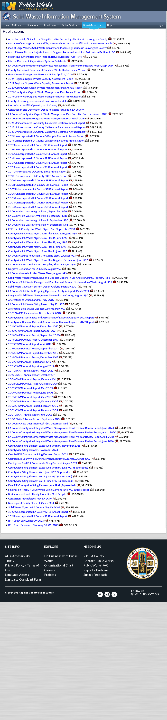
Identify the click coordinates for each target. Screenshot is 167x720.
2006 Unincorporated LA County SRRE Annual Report (38, 193)
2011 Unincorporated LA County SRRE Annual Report (37, 171)
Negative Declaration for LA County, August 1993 (35, 268)
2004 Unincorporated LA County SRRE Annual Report (38, 202)
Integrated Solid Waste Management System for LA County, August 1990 (48, 295)
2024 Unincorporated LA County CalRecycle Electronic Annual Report (46, 123)
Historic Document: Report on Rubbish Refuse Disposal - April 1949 (45, 56)
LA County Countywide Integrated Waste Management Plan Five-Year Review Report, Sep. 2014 (61, 65)
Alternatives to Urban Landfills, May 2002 (31, 299)
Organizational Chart (58, 565)
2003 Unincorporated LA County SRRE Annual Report (38, 207)
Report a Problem (96, 570)
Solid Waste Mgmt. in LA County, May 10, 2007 (34, 507)
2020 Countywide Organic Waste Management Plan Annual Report (45, 87)
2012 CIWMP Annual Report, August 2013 (31, 366)
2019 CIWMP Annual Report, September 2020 (34, 335)
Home (6, 25)
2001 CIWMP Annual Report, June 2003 (30, 414)
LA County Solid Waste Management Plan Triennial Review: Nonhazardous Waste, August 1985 (60, 282)
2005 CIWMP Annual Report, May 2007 (30, 397)
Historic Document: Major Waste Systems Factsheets (37, 61)
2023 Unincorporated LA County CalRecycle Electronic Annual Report (46, 127)
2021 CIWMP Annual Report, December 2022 (33, 326)
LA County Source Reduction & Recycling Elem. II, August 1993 (42, 264)
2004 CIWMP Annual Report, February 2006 (33, 401)
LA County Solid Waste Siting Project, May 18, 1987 (36, 304)
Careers (49, 570)
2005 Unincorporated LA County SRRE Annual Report (38, 198)
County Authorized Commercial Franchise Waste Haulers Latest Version (47, 70)
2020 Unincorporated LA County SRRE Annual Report (38, 511)
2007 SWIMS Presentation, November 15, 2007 (34, 313)
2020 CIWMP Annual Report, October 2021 (32, 330)
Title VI (10, 561)
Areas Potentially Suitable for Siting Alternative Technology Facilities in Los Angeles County (58, 39)
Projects (50, 574)
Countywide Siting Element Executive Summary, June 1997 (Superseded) (48, 467)
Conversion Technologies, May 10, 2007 (30, 498)
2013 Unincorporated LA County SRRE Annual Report (37, 162)
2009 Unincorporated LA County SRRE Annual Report (38, 180)
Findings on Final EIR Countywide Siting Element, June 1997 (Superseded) (48, 489)
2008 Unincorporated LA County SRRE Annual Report (38, 184)
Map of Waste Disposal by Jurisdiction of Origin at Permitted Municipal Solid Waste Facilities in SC (61, 52)
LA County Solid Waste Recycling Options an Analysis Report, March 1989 (48, 291)
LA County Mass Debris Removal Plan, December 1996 (38, 423)
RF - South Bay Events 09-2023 (26, 520)
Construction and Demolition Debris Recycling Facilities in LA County (46, 109)
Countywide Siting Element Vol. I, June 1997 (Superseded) (40, 472)
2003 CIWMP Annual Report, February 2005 (33, 405)
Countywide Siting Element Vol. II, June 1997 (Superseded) (40, 476)
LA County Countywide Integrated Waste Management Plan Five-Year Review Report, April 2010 (61, 436)
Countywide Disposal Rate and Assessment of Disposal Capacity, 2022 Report (51, 322)
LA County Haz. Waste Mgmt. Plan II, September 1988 (37, 215)
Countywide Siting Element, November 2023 (33, 449)
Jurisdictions (51, 25)
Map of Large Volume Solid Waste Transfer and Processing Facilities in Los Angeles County (57, 47)
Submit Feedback (95, 574)
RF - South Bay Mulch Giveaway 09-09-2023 (33, 525)
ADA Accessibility (17, 556)
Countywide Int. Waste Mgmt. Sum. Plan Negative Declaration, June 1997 (48, 260)
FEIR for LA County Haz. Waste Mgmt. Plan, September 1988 (41, 229)
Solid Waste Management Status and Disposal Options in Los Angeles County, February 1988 (59, 277)
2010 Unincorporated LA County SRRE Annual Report (37, 176)
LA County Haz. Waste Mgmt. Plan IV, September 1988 (38, 224)
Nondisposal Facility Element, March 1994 (31, 503)
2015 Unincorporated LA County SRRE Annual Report (37, 153)
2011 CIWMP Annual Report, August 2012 (31, 370)
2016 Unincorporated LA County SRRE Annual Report (37, 149)
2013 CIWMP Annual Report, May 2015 (29, 361)
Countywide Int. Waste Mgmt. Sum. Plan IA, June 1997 (37, 238)
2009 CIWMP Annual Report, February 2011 (32, 379)
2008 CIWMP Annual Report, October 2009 (33, 383)
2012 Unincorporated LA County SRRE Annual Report (37, 167)
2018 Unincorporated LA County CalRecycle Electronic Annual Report (46, 140)
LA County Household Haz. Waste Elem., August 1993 (37, 273)
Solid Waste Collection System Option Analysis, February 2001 (42, 286)
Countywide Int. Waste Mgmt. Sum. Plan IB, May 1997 (37, 242)
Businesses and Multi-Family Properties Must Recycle (37, 494)
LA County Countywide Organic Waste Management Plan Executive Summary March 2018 (57, 114)
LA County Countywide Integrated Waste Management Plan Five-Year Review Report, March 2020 (62, 432)
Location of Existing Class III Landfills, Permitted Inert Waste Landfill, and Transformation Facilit (60, 43)
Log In (160, 25)
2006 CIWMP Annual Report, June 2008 (30, 392)
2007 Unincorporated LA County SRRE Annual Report (38, 189)
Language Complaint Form (23, 579)
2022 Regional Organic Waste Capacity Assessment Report (40, 83)
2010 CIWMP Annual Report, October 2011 (31, 374)
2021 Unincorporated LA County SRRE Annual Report (37, 516)
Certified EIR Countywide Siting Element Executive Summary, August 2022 (49, 458)
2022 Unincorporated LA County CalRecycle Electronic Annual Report (46, 131)
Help (110, 25)
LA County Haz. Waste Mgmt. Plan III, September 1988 (38, 220)
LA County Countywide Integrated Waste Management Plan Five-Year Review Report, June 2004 (61, 441)
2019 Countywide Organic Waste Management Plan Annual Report (45, 92)
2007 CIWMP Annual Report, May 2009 (30, 388)
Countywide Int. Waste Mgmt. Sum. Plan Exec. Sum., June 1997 (42, 233)
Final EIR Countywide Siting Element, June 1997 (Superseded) (42, 485)
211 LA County (94, 556)
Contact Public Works (99, 561)
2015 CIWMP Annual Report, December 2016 (33, 353)
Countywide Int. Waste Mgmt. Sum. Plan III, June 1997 (37, 251)
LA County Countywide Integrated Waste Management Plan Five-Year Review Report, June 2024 (61, 428)
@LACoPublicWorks (145, 594)
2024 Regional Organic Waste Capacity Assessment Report (40, 78)
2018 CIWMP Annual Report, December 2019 (33, 339)
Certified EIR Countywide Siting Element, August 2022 (38, 454)
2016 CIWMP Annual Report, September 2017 (33, 348)
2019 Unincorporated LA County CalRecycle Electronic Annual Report (46, 136)
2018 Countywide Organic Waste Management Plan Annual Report (45, 96)
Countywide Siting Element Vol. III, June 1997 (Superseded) (40, 480)
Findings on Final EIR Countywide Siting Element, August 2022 (42, 463)
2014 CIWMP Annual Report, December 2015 (33, 357)
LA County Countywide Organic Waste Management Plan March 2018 (46, 118)
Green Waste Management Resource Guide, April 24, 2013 (40, 74)
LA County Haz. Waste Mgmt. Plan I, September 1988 (37, 211)
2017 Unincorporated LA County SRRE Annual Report (37, 145)
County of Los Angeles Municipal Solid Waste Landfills (38, 101)
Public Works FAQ (96, 565)
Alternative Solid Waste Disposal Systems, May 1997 (36, 308)
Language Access (17, 574)
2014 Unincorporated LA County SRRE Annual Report (37, 158)
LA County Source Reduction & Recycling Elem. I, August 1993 (42, 255)
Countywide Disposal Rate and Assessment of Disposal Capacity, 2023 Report (51, 317)
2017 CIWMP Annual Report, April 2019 (29, 344)
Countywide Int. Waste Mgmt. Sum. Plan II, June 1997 (37, 246)
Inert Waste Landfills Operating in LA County (32, 105)
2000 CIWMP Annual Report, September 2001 (34, 419)
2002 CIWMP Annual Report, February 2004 (33, 410)
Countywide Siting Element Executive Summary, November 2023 (44, 445)
